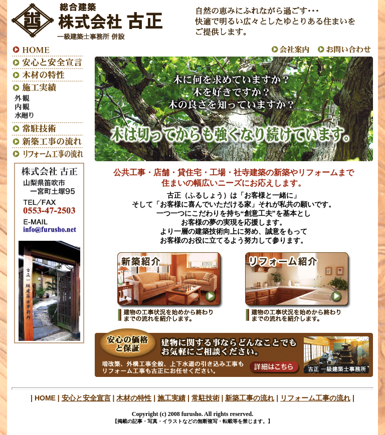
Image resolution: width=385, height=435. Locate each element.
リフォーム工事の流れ (315, 398)
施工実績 (171, 398)
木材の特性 (133, 398)
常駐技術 (205, 398)
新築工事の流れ (249, 398)
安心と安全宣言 (86, 398)
